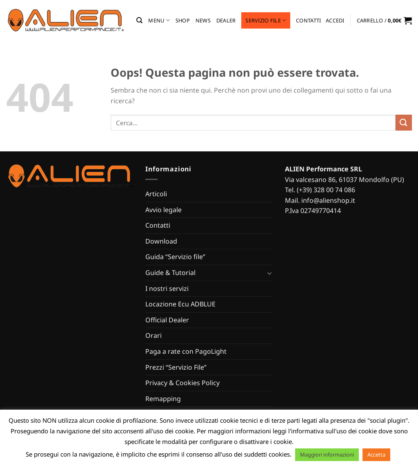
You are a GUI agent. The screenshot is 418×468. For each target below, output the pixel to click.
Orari (153, 335)
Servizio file (265, 20)
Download (161, 241)
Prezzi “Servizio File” (176, 367)
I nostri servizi (167, 288)
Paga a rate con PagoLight (186, 351)
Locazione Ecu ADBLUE (180, 303)
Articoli (156, 193)
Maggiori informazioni (327, 454)
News (203, 20)
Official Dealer (167, 319)
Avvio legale (163, 209)
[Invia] (404, 123)
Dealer (226, 20)
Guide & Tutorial (170, 272)
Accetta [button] (376, 454)
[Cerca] (139, 20)
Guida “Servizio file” (175, 256)
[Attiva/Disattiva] (269, 273)
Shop (183, 20)
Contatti (308, 20)
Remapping (163, 398)
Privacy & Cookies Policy (182, 382)
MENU (158, 20)
